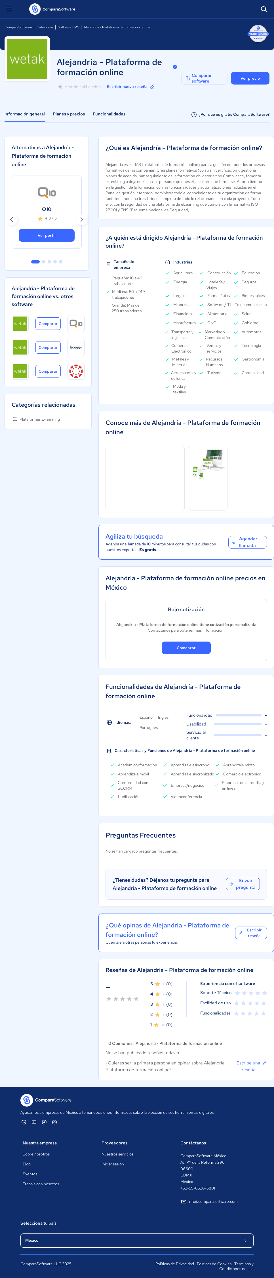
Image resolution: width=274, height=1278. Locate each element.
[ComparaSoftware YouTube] (34, 1122)
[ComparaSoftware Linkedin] (23, 1122)
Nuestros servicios (117, 1154)
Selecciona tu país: (39, 1223)
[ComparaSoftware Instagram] (54, 1122)
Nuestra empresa (40, 1143)
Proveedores (114, 1143)
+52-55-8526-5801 (197, 1188)
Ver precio (250, 78)
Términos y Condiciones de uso (236, 1266)
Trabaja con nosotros (41, 1183)
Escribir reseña (250, 932)
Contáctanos (193, 1143)
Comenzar (186, 647)
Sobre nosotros (36, 1154)
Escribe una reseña (252, 1066)
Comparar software (198, 78)
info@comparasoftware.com (209, 1201)
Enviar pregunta (242, 884)
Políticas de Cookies (214, 1263)
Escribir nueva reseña (131, 86)
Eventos (30, 1173)
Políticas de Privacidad (174, 1263)
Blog (27, 1164)
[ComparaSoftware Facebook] (44, 1122)
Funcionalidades (109, 114)
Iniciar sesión (113, 1164)
